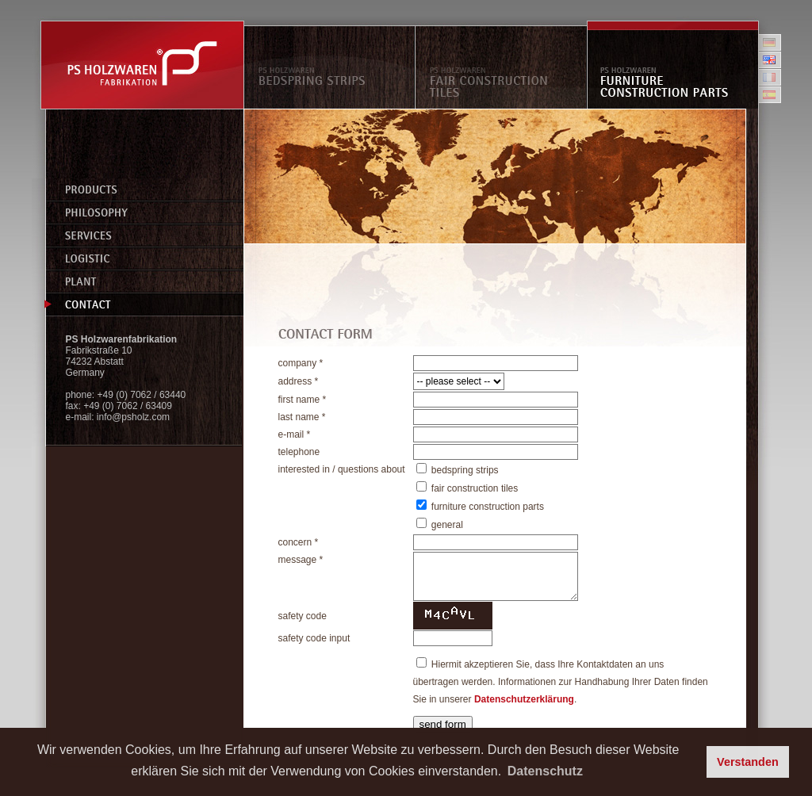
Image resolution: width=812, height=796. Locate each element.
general (447, 524)
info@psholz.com (133, 417)
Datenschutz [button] (545, 771)
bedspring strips (465, 470)
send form (442, 724)
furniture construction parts (487, 506)
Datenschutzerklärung (524, 699)
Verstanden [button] (748, 762)
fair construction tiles (474, 488)
